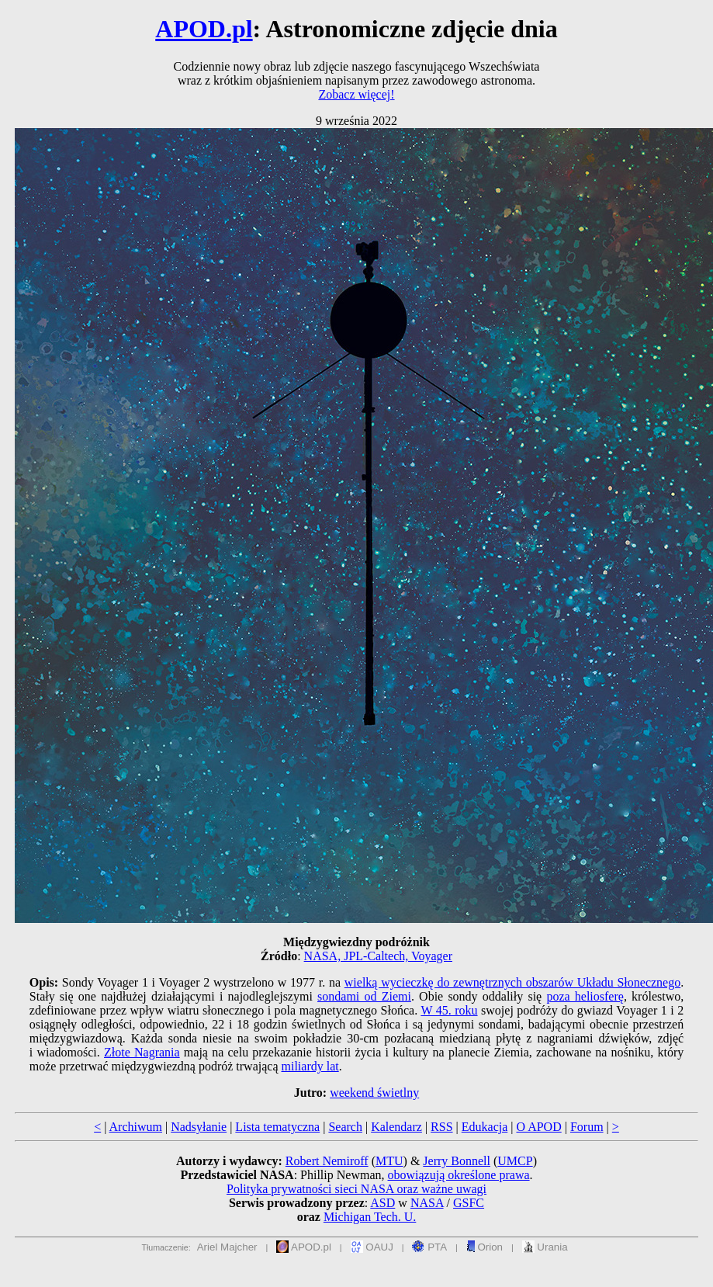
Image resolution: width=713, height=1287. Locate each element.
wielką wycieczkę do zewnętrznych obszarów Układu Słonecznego (512, 982)
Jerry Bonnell (456, 1160)
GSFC (468, 1202)
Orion (484, 1247)
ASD (382, 1202)
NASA (427, 1202)
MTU (389, 1160)
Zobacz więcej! (356, 94)
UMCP (514, 1160)
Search (345, 1126)
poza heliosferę (584, 996)
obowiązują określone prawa (459, 1174)
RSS (441, 1126)
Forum (587, 1126)
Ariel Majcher (227, 1247)
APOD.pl (203, 29)
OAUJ (372, 1247)
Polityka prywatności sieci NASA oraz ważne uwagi (356, 1188)
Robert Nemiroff (327, 1160)
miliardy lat (310, 1066)
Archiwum (135, 1126)
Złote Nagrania (142, 1052)
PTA (429, 1247)
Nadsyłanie (199, 1126)
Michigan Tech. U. (370, 1216)
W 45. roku (449, 1010)
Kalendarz (396, 1126)
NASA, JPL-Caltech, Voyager (378, 956)
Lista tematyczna (277, 1126)
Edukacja (485, 1126)
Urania (545, 1247)
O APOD (538, 1126)
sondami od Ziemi (364, 996)
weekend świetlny (374, 1092)
